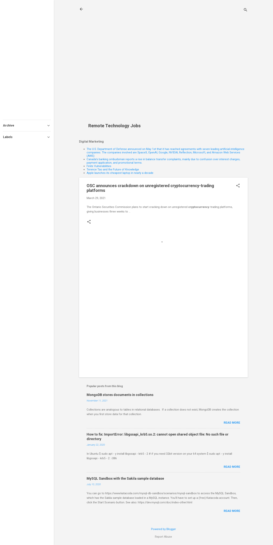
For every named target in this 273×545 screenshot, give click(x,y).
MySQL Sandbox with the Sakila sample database (125, 478)
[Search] (245, 10)
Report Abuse (163, 536)
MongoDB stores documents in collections (120, 395)
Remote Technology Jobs (114, 125)
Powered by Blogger (163, 529)
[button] (238, 186)
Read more (232, 422)
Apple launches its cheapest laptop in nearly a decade (120, 173)
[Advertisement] (116, 63)
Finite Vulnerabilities (99, 166)
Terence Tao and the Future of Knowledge (113, 169)
